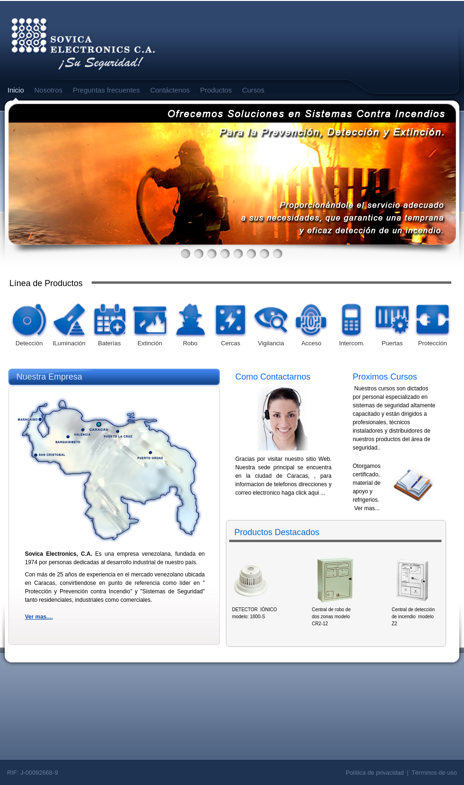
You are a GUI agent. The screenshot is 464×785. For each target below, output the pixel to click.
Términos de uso (434, 772)
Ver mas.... (39, 617)
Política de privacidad (375, 772)
